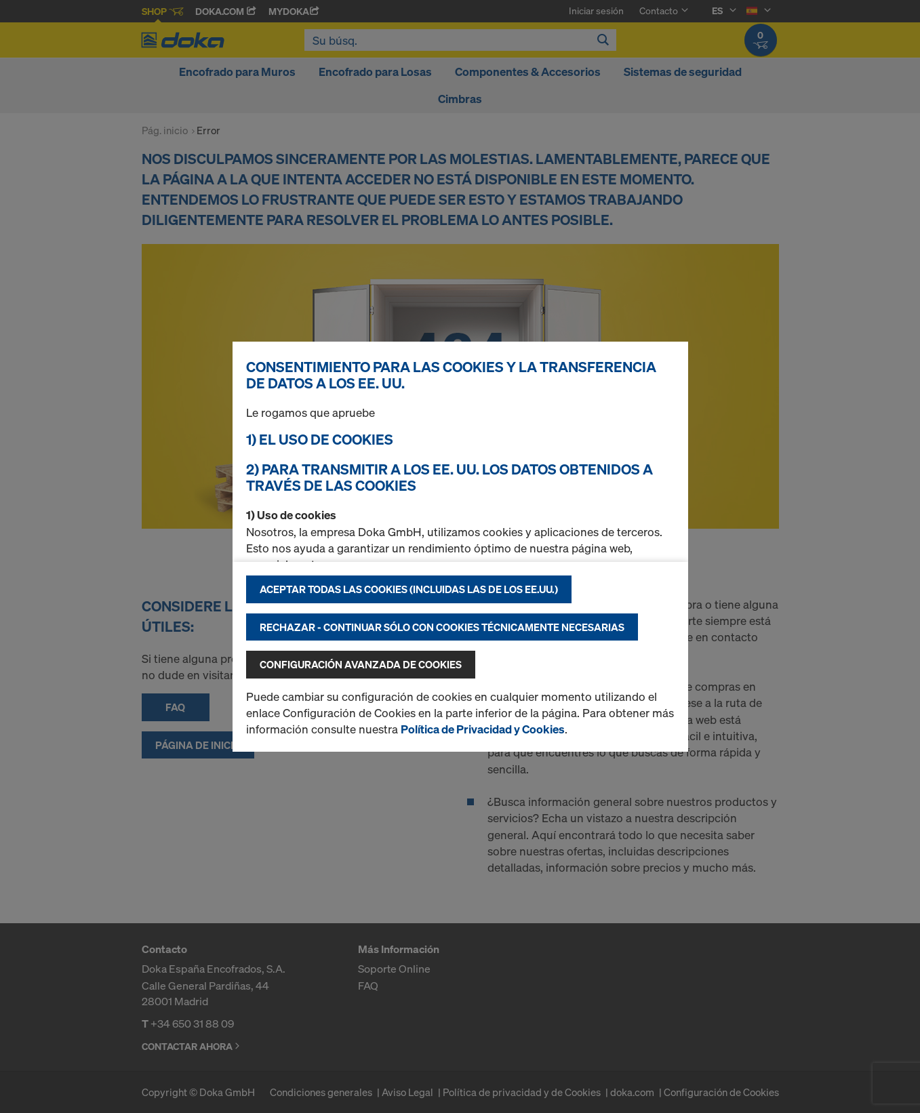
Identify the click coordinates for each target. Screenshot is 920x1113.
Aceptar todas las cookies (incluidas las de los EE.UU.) (409, 589)
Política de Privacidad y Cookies (483, 729)
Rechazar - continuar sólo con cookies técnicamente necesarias (442, 627)
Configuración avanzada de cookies (361, 664)
